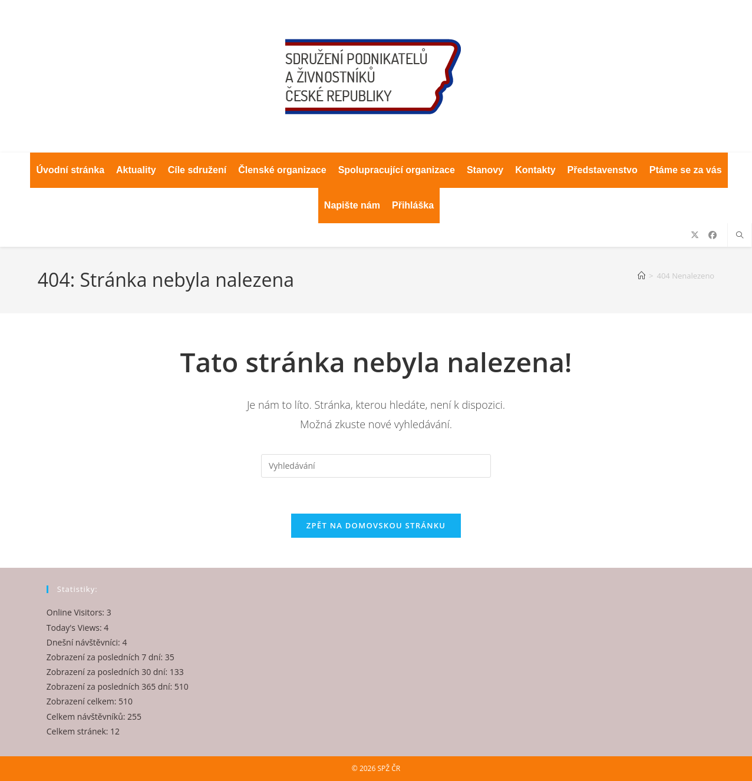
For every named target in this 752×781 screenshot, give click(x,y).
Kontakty (535, 170)
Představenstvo (603, 170)
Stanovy (485, 170)
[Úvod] (641, 275)
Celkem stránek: (78, 730)
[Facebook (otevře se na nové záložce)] (712, 235)
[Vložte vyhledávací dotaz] (376, 466)
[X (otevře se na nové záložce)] (695, 235)
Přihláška (413, 205)
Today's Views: (75, 627)
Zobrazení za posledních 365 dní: (110, 686)
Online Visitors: (77, 612)
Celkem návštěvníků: (87, 716)
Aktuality (136, 170)
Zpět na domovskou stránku (376, 525)
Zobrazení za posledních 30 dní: (108, 671)
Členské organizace (282, 170)
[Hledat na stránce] (739, 235)
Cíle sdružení (197, 170)
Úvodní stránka (70, 170)
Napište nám (352, 205)
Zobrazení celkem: (82, 701)
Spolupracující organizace (396, 170)
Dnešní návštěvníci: (85, 641)
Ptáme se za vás (685, 170)
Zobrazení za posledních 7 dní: (106, 657)
